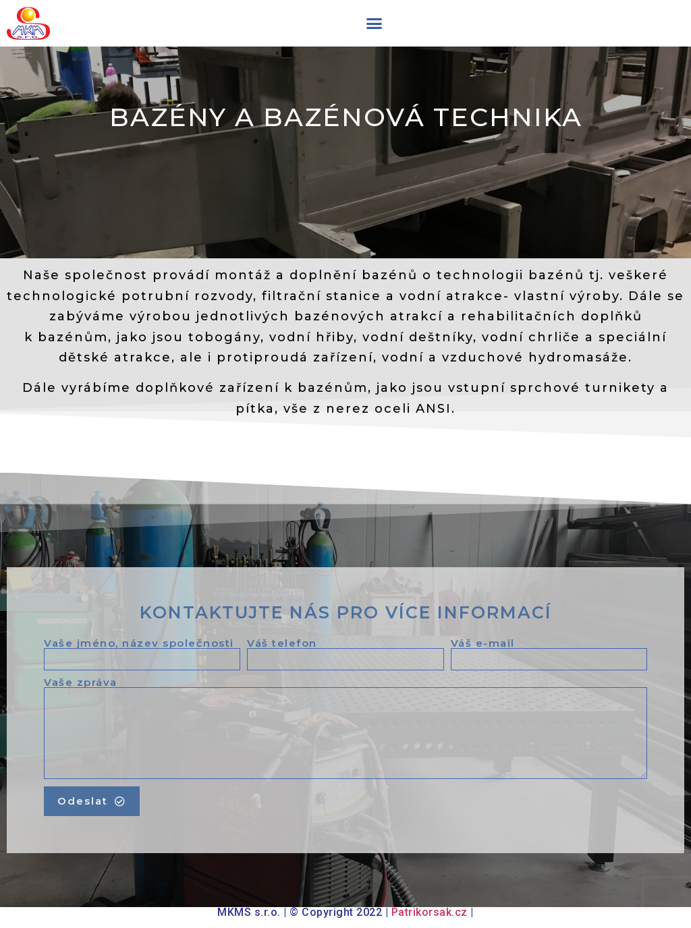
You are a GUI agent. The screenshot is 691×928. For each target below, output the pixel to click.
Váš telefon (282, 643)
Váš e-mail (483, 643)
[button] (374, 23)
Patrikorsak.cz (429, 912)
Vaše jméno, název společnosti (139, 643)
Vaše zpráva (80, 682)
